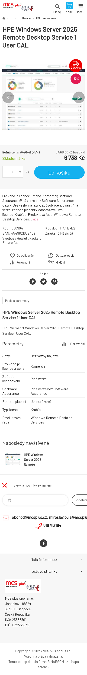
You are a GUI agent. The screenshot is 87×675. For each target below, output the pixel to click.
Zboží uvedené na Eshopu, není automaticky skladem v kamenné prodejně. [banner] (18, 8)
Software (25, 18)
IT (12, 18)
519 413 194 (52, 525)
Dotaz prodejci (65, 255)
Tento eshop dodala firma (27, 661)
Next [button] (79, 97)
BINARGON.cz (57, 661)
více (35, 219)
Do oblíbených (25, 255)
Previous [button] (8, 97)
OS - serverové (46, 18)
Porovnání (23, 262)
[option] (43, 97)
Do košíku (59, 172)
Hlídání (60, 262)
